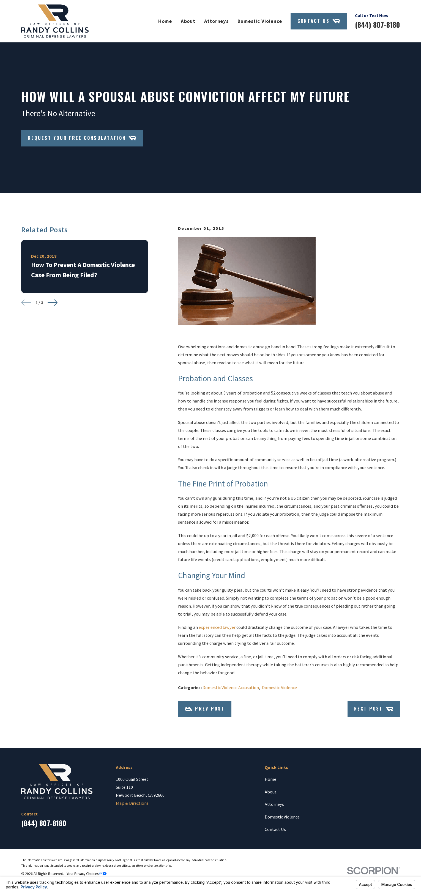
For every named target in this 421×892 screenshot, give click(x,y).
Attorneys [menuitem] (216, 21)
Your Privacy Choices (86, 873)
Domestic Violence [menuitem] (259, 21)
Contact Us (318, 21)
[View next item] (53, 303)
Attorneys (274, 804)
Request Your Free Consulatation (82, 138)
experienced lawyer (217, 627)
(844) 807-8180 (377, 25)
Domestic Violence (279, 687)
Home (270, 779)
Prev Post (205, 709)
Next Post (373, 709)
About (271, 792)
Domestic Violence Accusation (231, 687)
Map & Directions (132, 803)
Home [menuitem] (165, 21)
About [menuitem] (188, 21)
